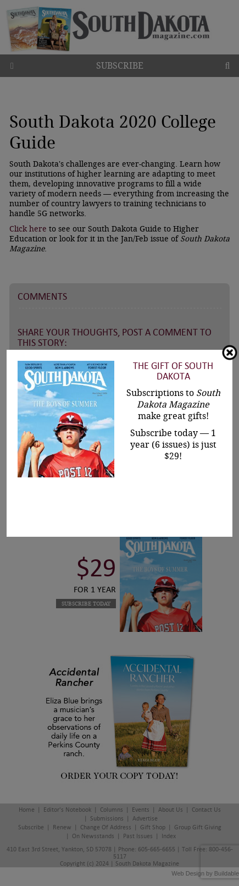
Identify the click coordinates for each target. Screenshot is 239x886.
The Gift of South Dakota (173, 371)
